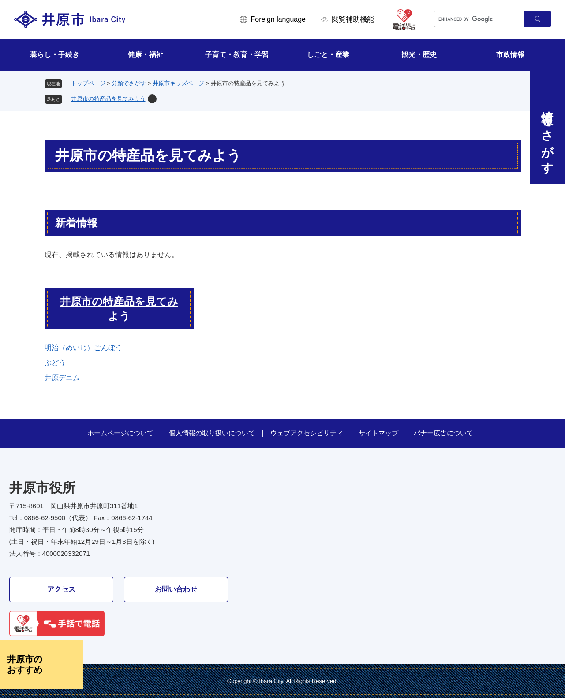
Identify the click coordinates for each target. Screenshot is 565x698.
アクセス (61, 589)
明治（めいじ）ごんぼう (83, 347)
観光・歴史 (419, 54)
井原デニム (62, 377)
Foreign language (278, 19)
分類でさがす (129, 83)
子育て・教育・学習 (237, 54)
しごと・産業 (328, 54)
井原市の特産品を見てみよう (108, 98)
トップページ (88, 83)
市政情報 (510, 54)
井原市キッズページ (178, 83)
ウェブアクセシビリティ (306, 433)
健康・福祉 (145, 54)
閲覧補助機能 (353, 19)
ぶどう (55, 362)
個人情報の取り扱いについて (212, 433)
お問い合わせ (176, 589)
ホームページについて (120, 433)
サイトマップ (378, 433)
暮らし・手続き (54, 54)
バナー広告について (443, 433)
